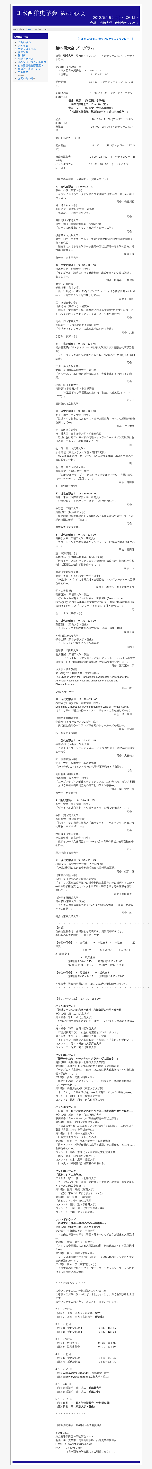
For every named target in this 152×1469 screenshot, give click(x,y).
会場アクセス (25, 58)
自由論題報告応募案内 (30, 65)
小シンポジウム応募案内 (32, 62)
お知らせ (23, 45)
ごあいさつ (24, 42)
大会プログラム (27, 48)
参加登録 (23, 52)
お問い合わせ (27, 78)
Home (28, 29)
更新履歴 (23, 72)
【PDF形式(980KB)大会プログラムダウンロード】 (105, 38)
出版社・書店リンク (29, 68)
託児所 (22, 55)
